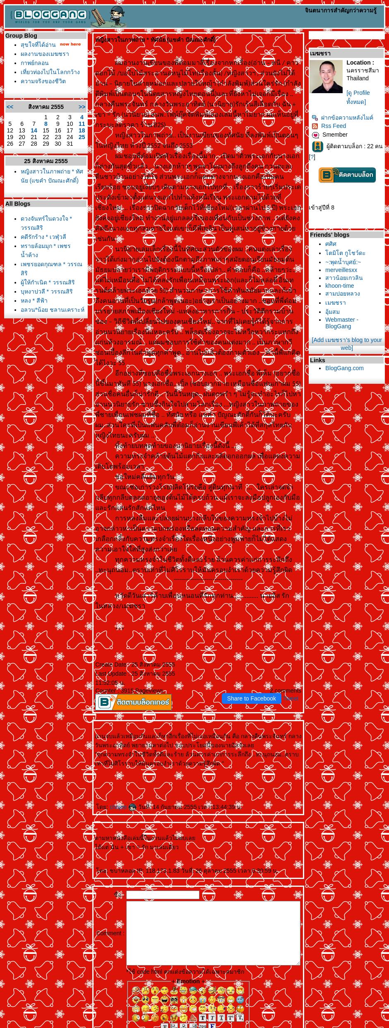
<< (8, 107)
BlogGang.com (355, 370)
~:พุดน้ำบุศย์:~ (354, 264)
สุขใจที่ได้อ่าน (36, 44)
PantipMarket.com (52, 1025)
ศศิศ (341, 246)
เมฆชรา (346, 305)
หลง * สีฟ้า (32, 300)
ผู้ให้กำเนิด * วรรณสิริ (46, 282)
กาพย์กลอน (33, 63)
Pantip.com (15, 1025)
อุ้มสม (343, 314)
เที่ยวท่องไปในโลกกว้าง (48, 72)
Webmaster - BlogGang (352, 325)
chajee (116, 756)
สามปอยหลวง (353, 296)
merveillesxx (352, 272)
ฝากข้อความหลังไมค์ (353, 117)
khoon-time (350, 288)
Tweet (301, 648)
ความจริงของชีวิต (41, 81)
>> (75, 107)
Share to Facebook (262, 648)
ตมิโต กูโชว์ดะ (356, 255)
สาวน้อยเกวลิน (355, 280)
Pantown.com (91, 1025)
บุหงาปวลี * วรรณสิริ (45, 291)
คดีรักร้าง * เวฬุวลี (41, 237)
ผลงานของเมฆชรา (43, 54)
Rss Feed (339, 126)
